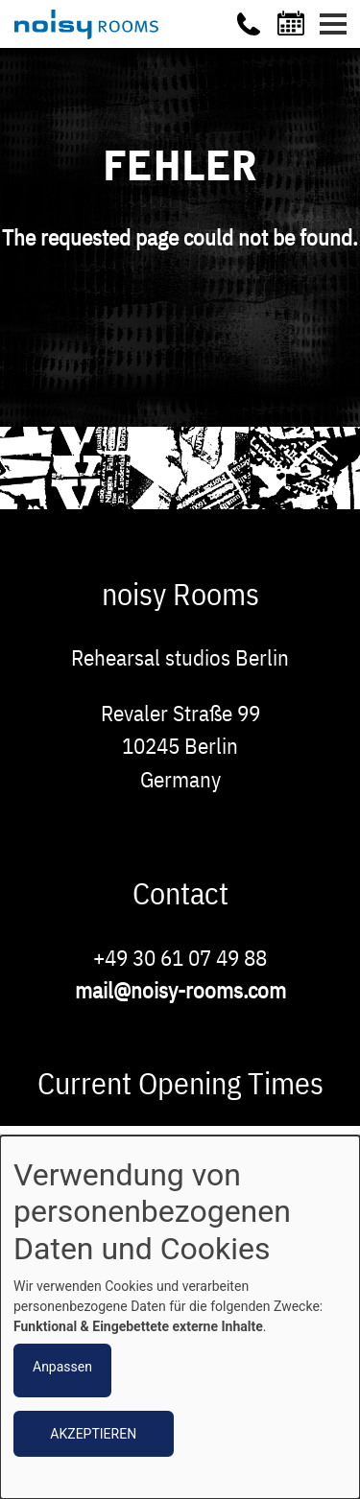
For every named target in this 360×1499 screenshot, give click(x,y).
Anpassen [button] (62, 1366)
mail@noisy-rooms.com (180, 989)
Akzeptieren (93, 1433)
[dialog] (180, 1317)
